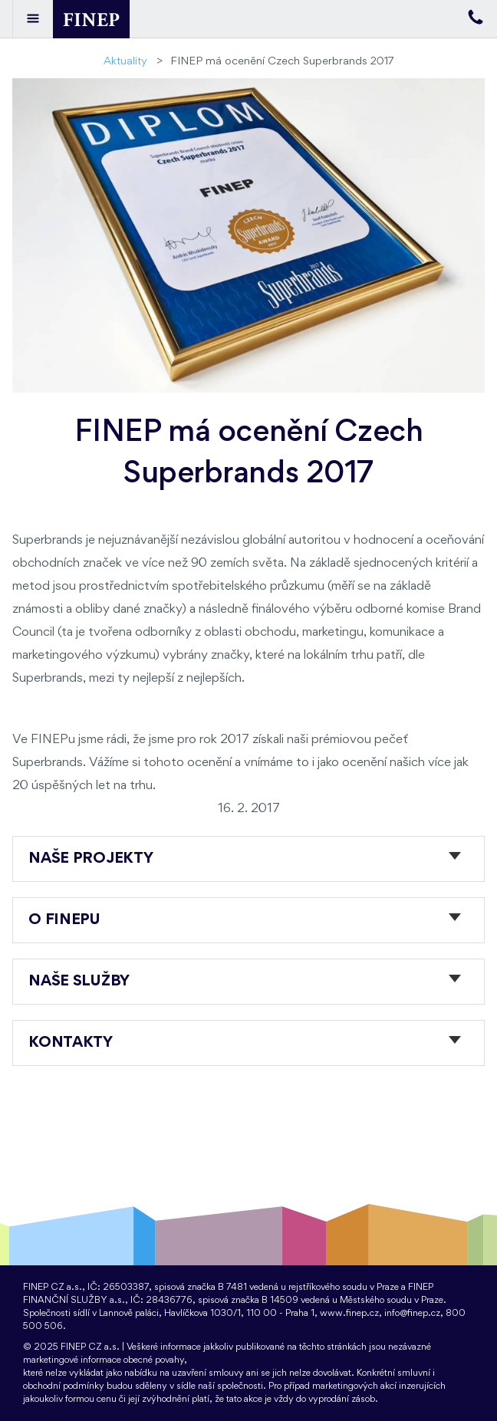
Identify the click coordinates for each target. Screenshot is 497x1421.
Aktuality (125, 62)
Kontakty (70, 1043)
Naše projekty (90, 859)
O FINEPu (64, 920)
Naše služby (79, 981)
